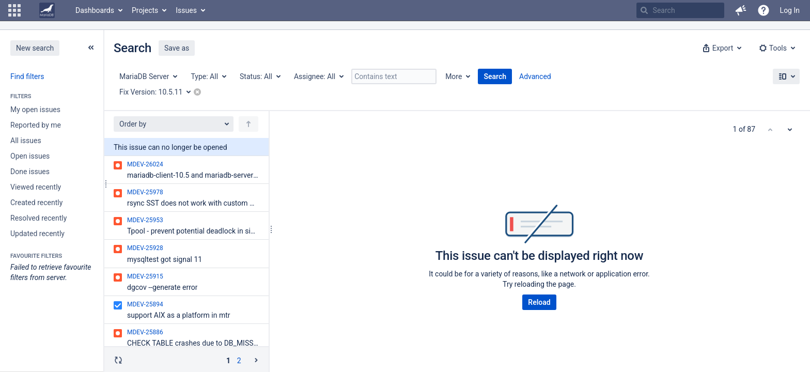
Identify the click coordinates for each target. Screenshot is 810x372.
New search (35, 48)
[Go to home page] (47, 10)
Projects (145, 10)
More (453, 76)
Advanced (535, 76)
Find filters (27, 76)
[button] (14, 10)
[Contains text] (394, 76)
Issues (186, 10)
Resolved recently (38, 218)
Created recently (36, 202)
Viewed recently (35, 187)
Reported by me (35, 125)
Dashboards (94, 10)
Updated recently (37, 233)
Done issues (30, 171)
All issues (25, 140)
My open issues (35, 109)
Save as (176, 48)
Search (495, 76)
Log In (790, 10)
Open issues (30, 156)
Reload (539, 302)
